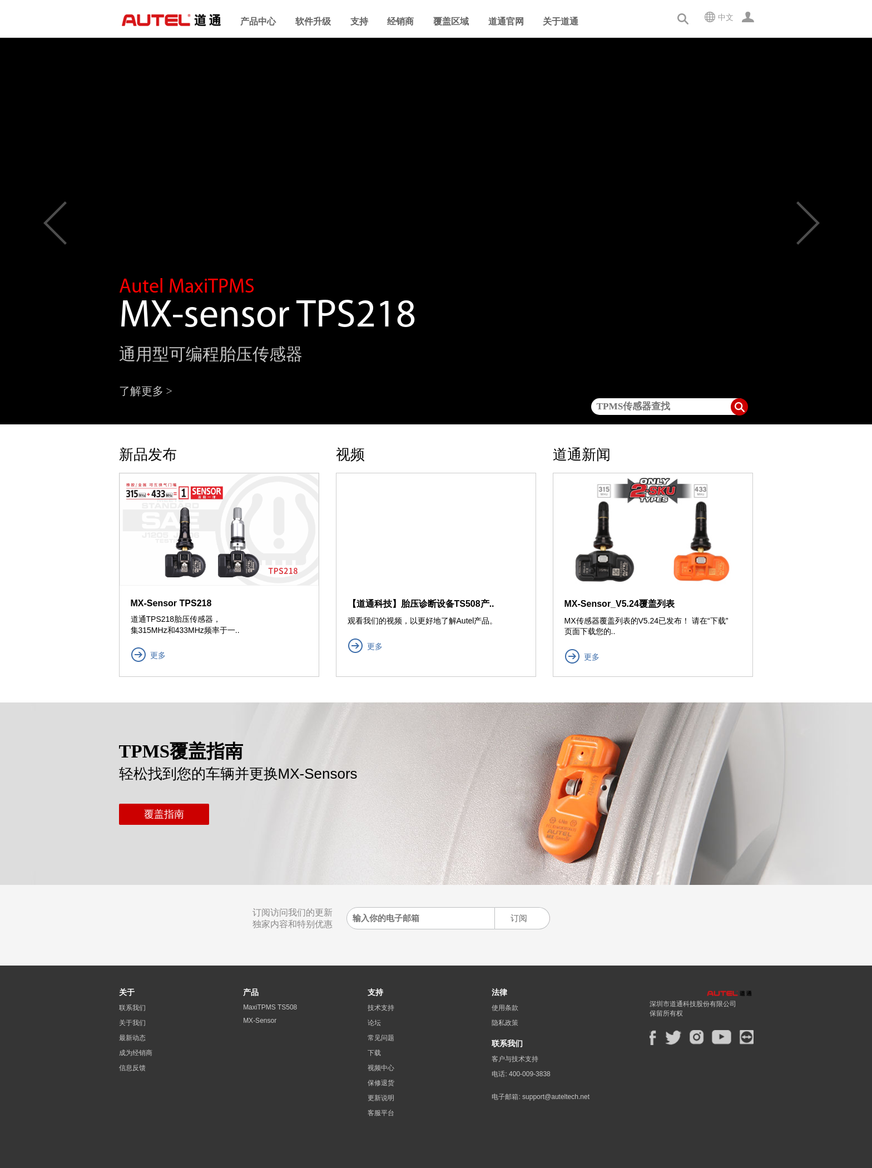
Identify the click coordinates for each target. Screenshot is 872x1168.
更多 (158, 655)
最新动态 (132, 1038)
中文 (726, 17)
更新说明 (381, 1098)
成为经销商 (135, 1053)
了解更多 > (145, 391)
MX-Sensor (259, 1021)
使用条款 (505, 1008)
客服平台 (381, 1113)
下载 (374, 1053)
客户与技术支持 (515, 1059)
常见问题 (381, 1038)
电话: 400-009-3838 (521, 1078)
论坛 (374, 1023)
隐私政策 (505, 1023)
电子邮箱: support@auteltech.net (540, 1105)
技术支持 (381, 1008)
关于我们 (132, 1023)
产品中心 (258, 21)
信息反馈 (132, 1068)
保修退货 (381, 1083)
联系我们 (132, 1008)
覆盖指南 (164, 814)
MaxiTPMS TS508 (270, 1007)
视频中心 (381, 1068)
